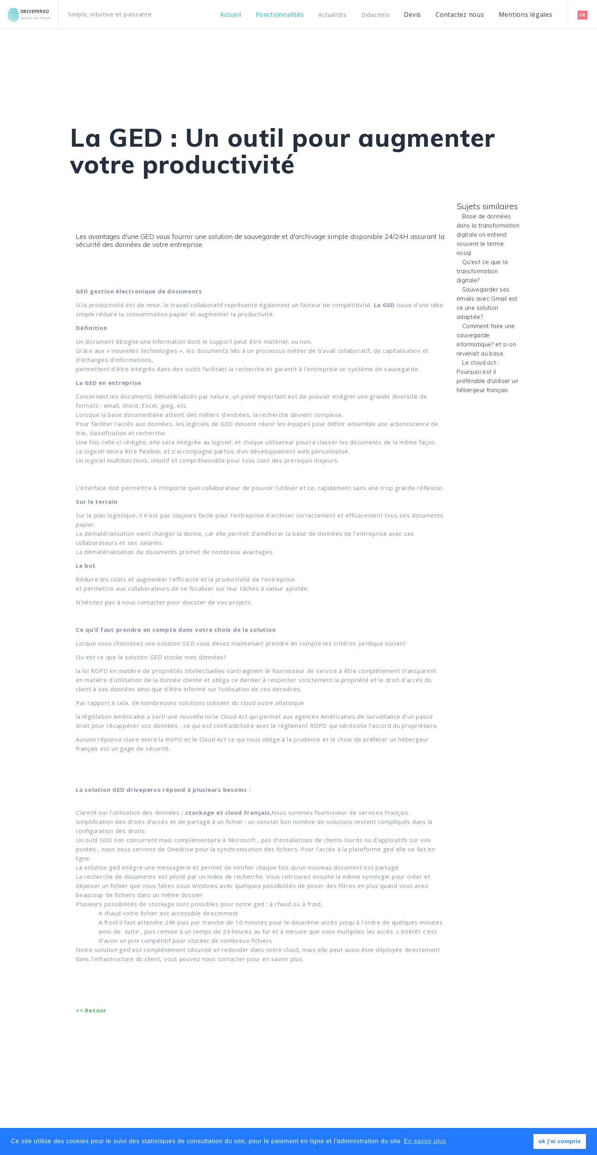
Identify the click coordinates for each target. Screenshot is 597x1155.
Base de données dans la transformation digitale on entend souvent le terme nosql (488, 234)
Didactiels (375, 14)
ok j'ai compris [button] (559, 1141)
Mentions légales (525, 14)
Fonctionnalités (280, 14)
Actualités (332, 14)
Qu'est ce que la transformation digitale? (482, 271)
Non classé (91, 205)
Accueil (230, 14)
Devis (412, 14)
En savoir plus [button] (425, 1141)
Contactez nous (460, 14)
